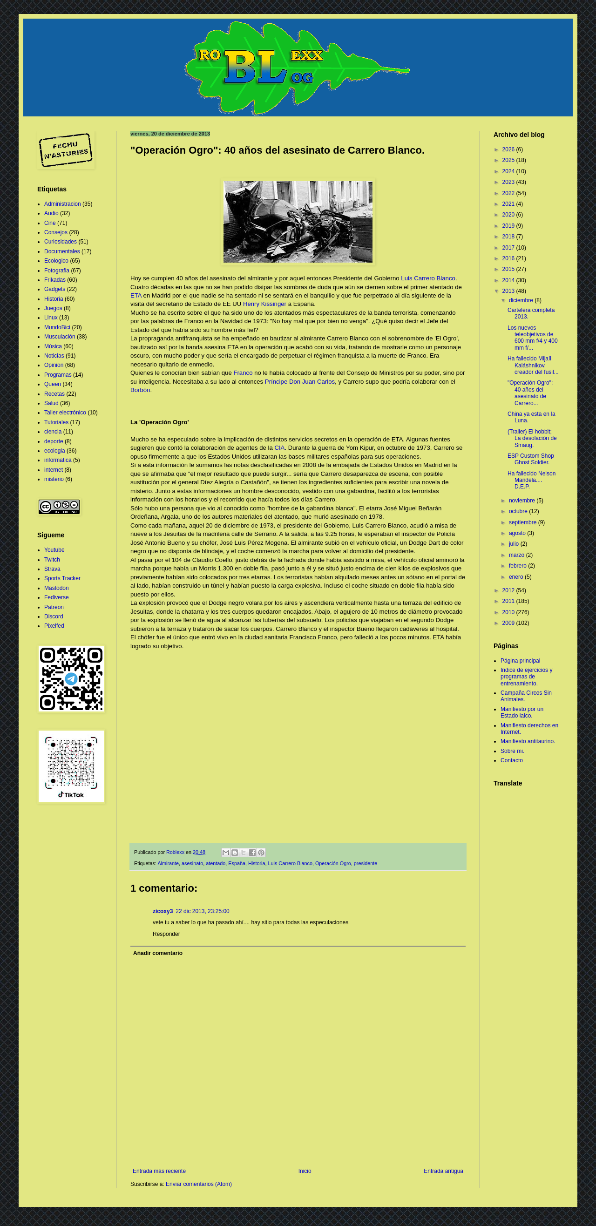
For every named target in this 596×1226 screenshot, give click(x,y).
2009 (509, 623)
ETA (136, 295)
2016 (509, 258)
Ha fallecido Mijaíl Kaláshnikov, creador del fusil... (533, 365)
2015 (509, 269)
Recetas (54, 394)
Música (53, 346)
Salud (51, 403)
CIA (279, 447)
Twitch (52, 559)
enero (517, 577)
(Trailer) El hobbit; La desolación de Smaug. (532, 438)
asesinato (192, 863)
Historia (256, 863)
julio (515, 544)
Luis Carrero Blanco (428, 278)
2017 (509, 247)
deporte (53, 441)
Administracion (62, 204)
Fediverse (56, 597)
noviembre (522, 500)
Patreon (54, 607)
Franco (242, 372)
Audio (51, 213)
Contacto (512, 760)
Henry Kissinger (264, 303)
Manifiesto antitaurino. (528, 741)
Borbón (140, 389)
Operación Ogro (333, 863)
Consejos (56, 232)
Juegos (53, 308)
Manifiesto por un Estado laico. (522, 712)
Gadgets (54, 289)
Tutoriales (56, 422)
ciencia (52, 431)
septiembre (523, 522)
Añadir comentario (158, 953)
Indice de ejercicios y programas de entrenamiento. (526, 677)
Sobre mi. (512, 751)
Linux (51, 317)
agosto (518, 533)
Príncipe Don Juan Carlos (300, 381)
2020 (509, 214)
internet (53, 470)
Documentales (62, 251)
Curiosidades (60, 241)
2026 (509, 149)
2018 (509, 236)
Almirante (168, 863)
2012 (509, 590)
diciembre (522, 300)
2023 (509, 182)
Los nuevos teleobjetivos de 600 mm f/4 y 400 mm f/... (533, 338)
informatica (58, 460)
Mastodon (56, 588)
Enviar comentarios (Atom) (199, 1184)
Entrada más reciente (159, 1171)
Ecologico (56, 260)
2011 (509, 601)
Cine (50, 223)
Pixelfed (54, 626)
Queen (52, 384)
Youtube (54, 550)
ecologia (54, 450)
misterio (54, 479)
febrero (518, 565)
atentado (215, 863)
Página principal (520, 660)
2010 (509, 612)
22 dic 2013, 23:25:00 (202, 911)
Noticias (54, 355)
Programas (58, 375)
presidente (365, 863)
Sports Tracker (62, 578)
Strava (52, 569)
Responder (166, 934)
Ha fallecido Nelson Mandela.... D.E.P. (531, 480)
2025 (509, 160)
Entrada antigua (443, 1171)
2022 (509, 193)
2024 (509, 171)
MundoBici (57, 327)
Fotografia (56, 270)
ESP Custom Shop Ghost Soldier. (531, 459)
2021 (509, 204)
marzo (517, 555)
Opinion (53, 365)
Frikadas (55, 280)
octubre (519, 511)
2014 (509, 280)
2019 (509, 226)
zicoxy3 (163, 911)
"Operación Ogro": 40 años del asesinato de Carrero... (530, 392)
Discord (53, 616)
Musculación (59, 336)
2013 (509, 291)
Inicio (305, 1171)
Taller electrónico (65, 412)
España (236, 863)
